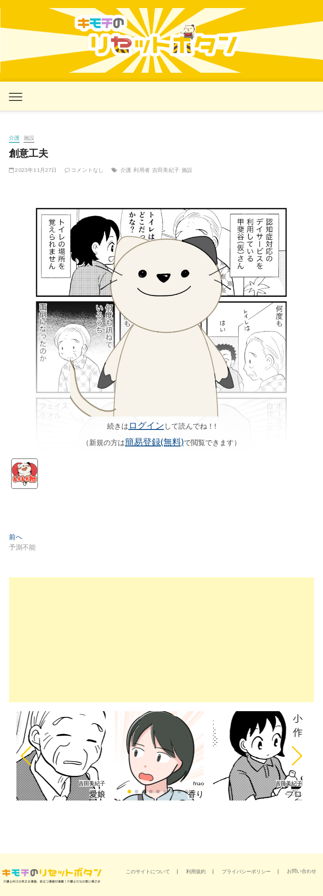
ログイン (146, 425)
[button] (27, 756)
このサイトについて (148, 871)
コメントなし (84, 170)
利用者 (141, 170)
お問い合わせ (301, 871)
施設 (29, 137)
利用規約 (196, 871)
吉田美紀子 (165, 170)
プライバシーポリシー (246, 871)
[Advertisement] (161, 639)
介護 (14, 137)
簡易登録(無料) (154, 441)
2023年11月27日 (33, 170)
